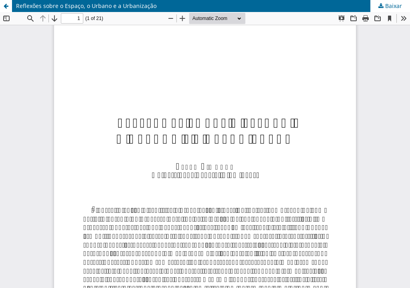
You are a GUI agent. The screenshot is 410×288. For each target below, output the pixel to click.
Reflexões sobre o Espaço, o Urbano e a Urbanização (86, 6)
